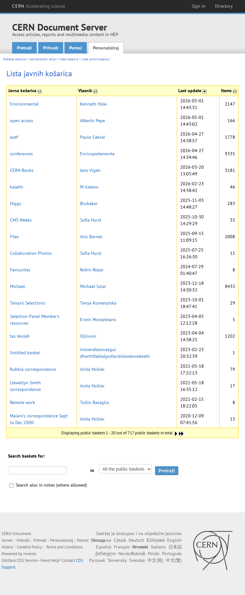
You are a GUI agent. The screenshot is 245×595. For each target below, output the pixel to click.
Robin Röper (92, 270)
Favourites (20, 270)
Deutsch (136, 540)
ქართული (105, 553)
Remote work (22, 402)
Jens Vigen (90, 170)
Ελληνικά (156, 540)
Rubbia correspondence (33, 369)
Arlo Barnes (91, 236)
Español (103, 547)
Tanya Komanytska (98, 303)
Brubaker (89, 203)
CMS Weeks (21, 220)
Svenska (137, 560)
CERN (38, 6)
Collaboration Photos (31, 253)
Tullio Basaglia (94, 402)
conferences (21, 154)
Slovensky (117, 560)
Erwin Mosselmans (98, 319)
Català (120, 540)
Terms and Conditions (64, 547)
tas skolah (20, 336)
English (174, 540)
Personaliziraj (106, 48)
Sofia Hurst (90, 220)
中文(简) (155, 560)
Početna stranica (14, 59)
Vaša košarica (69, 59)
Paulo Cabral (92, 137)
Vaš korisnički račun (42, 59)
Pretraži (24, 48)
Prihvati (50, 48)
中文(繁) (174, 560)
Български (101, 540)
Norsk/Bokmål (131, 553)
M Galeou (89, 187)
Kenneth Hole (93, 104)
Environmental (24, 104)
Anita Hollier (92, 369)
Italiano (158, 547)
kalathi (16, 187)
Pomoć (75, 48)
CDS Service (27, 560)
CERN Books (21, 170)
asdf (14, 137)
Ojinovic (88, 336)
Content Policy (29, 547)
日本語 (175, 547)
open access (21, 120)
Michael (17, 286)
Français (122, 547)
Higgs (15, 203)
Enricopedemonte (97, 154)
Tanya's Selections (27, 303)
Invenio (29, 553)
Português (172, 553)
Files (14, 236)
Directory (224, 6)
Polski (154, 553)
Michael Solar (93, 286)
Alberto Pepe (92, 120)
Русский (97, 560)
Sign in (198, 6)
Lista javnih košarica (95, 59)
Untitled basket (25, 353)
